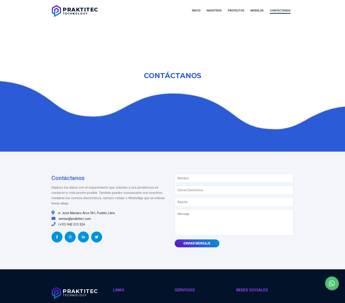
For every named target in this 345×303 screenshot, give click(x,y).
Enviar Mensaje (197, 243)
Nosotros (214, 10)
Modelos (257, 10)
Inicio (196, 10)
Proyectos (236, 10)
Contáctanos (280, 10)
